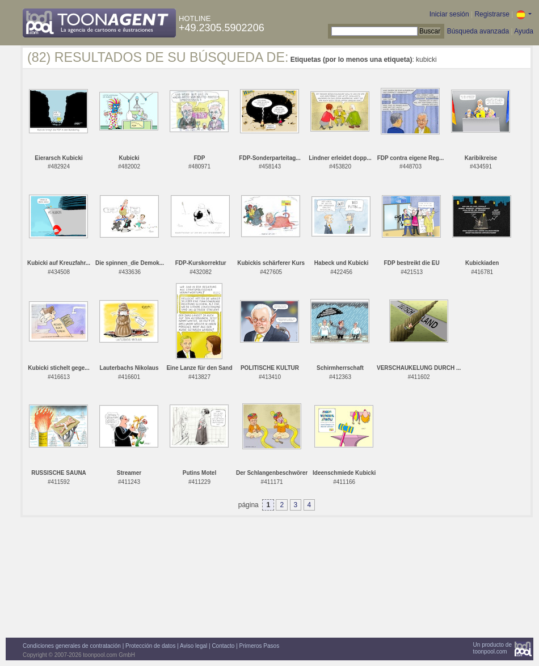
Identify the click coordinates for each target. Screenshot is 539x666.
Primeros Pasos (259, 646)
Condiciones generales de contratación (72, 646)
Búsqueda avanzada (478, 31)
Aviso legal (193, 646)
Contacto (223, 646)
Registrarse (491, 14)
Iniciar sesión (449, 14)
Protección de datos (150, 646)
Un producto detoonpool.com (492, 648)
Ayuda (523, 31)
